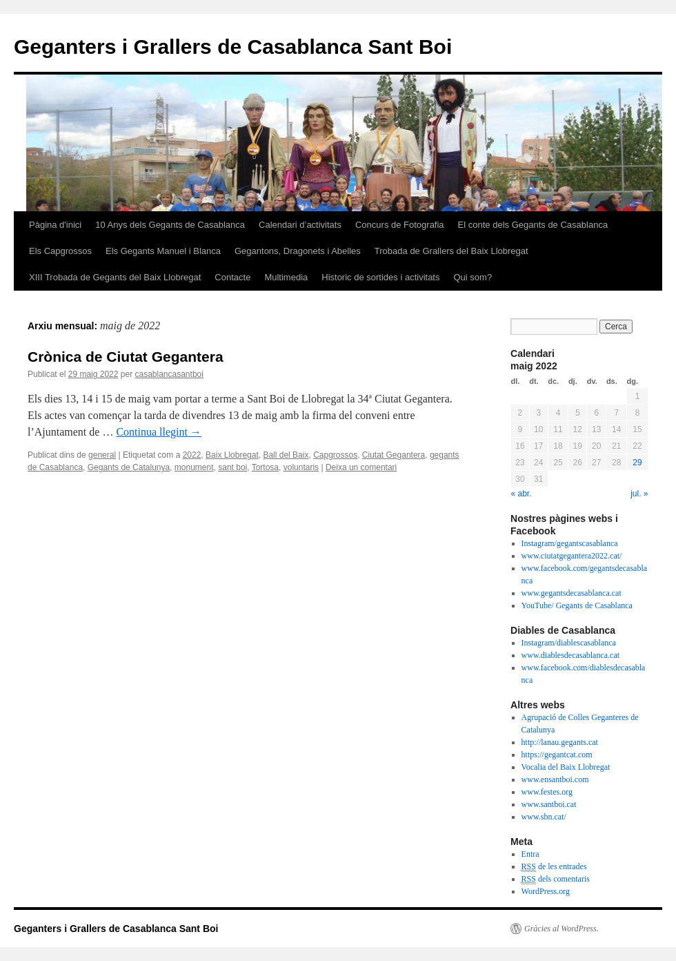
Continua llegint (158, 432)
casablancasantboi (169, 374)
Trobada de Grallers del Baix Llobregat (451, 251)
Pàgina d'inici (55, 225)
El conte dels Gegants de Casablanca (533, 225)
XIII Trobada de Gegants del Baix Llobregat (115, 277)
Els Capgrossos (60, 251)
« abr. (521, 493)
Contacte (232, 277)
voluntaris (301, 467)
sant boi (232, 467)
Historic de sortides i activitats (380, 277)
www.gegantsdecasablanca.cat (571, 593)
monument (194, 467)
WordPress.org (545, 891)
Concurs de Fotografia (399, 225)
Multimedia (286, 277)
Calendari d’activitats (300, 225)
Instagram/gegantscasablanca (569, 543)
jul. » (639, 493)
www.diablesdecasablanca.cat (570, 655)
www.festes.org (547, 792)
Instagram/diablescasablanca (568, 643)
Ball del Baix (285, 455)
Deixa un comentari (361, 467)
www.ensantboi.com (555, 779)
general (102, 455)
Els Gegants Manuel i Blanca (163, 251)
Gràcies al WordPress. (561, 928)
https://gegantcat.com (557, 754)
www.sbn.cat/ (543, 817)
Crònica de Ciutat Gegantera (125, 357)
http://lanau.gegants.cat (559, 742)
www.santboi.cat (549, 804)
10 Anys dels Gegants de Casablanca (170, 225)
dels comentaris (555, 879)
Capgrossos (335, 455)
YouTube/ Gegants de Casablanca (577, 605)
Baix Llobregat (232, 455)
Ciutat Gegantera (393, 455)
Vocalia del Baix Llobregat (565, 767)
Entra (530, 854)
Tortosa (265, 467)
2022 (192, 455)
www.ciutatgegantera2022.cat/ (571, 556)
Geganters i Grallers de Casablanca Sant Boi (233, 46)
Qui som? (472, 277)
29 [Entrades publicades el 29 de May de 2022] (637, 462)
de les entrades (554, 867)
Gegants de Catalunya (129, 467)
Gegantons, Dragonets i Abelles (298, 251)
